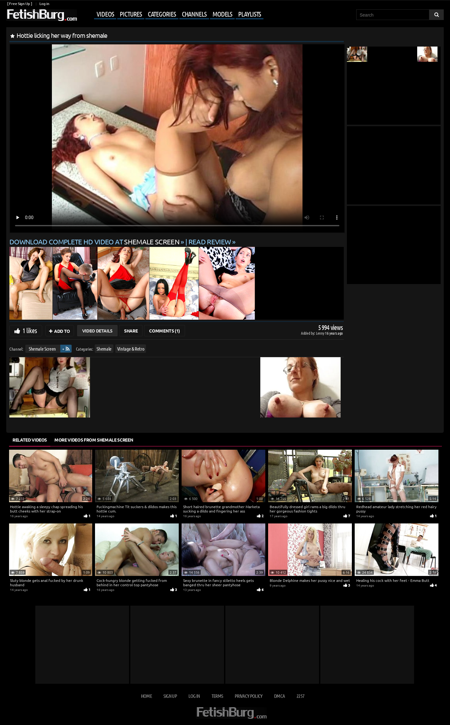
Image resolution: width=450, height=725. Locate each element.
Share (131, 330)
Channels (194, 14)
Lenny (320, 333)
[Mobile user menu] (170, 14)
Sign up (170, 696)
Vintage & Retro (130, 349)
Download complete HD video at (95, 242)
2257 (300, 696)
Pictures (131, 14)
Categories (162, 14)
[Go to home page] (41, 15)
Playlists (249, 14)
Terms (217, 696)
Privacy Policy (248, 696)
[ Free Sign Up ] (19, 3)
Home (146, 696)
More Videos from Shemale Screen (93, 439)
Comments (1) (164, 330)
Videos (105, 14)
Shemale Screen (42, 349)
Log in (44, 3)
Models (222, 14)
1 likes (29, 330)
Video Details (97, 330)
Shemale (104, 349)
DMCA (279, 696)
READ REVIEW (209, 242)
